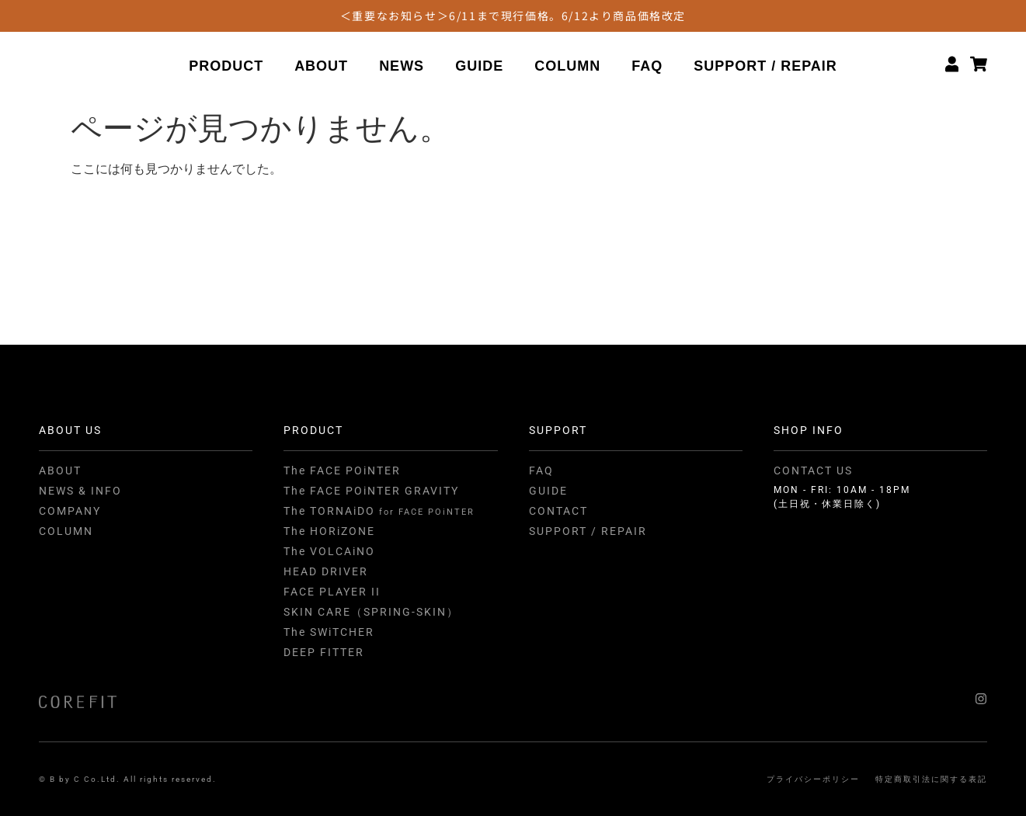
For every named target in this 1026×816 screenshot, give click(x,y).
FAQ (647, 67)
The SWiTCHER (328, 632)
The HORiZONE (329, 531)
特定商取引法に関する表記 (931, 779)
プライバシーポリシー (813, 779)
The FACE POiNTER (342, 470)
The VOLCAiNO (329, 551)
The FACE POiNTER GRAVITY (371, 490)
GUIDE (479, 67)
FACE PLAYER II (332, 591)
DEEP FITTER (323, 652)
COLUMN (567, 67)
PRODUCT (226, 67)
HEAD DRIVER (325, 571)
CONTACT (558, 511)
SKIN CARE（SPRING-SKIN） (371, 612)
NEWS (401, 67)
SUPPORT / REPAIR (765, 67)
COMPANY (70, 511)
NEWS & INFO (80, 490)
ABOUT (321, 67)
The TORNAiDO (379, 511)
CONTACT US (813, 470)
